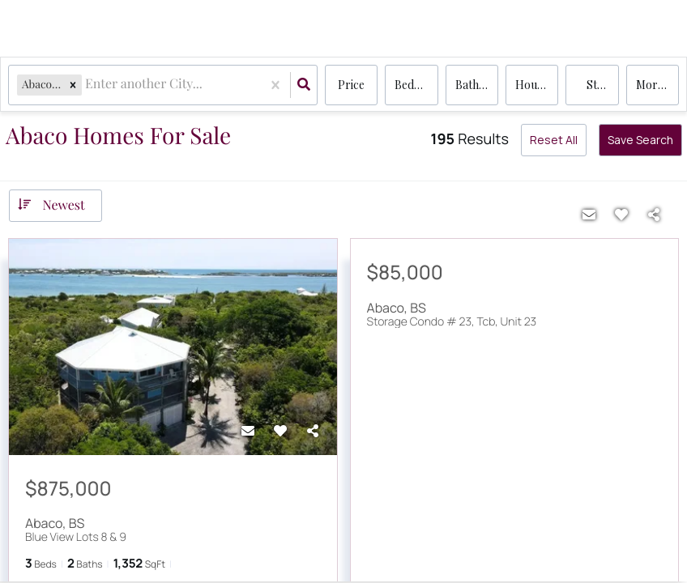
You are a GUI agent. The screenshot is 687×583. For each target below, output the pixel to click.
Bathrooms (476, 84)
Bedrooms (416, 84)
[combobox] (86, 85)
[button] (73, 84)
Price (351, 84)
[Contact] (248, 431)
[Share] (313, 431)
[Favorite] (280, 431)
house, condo (536, 84)
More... (653, 84)
